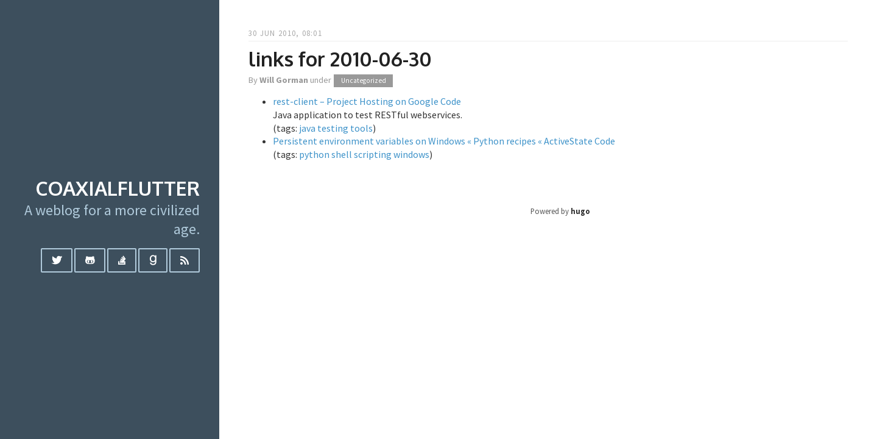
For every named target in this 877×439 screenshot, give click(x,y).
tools (361, 128)
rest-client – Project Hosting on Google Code (367, 101)
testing (332, 128)
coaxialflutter (117, 188)
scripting (373, 154)
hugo (580, 211)
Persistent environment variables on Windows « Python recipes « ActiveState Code (444, 141)
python (314, 154)
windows (411, 154)
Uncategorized (363, 80)
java (307, 128)
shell (341, 154)
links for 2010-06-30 (340, 58)
